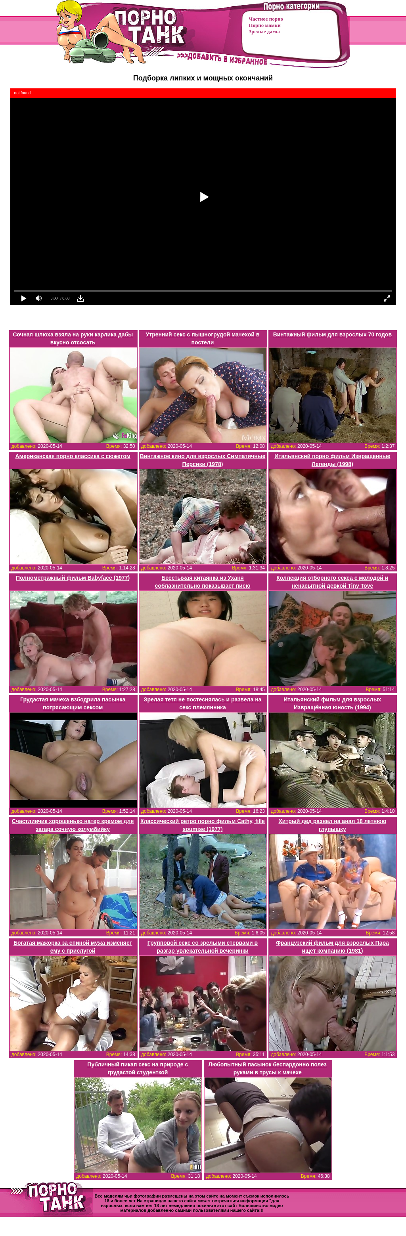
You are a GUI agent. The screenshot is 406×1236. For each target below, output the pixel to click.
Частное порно (266, 19)
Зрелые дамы (264, 31)
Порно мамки (265, 25)
